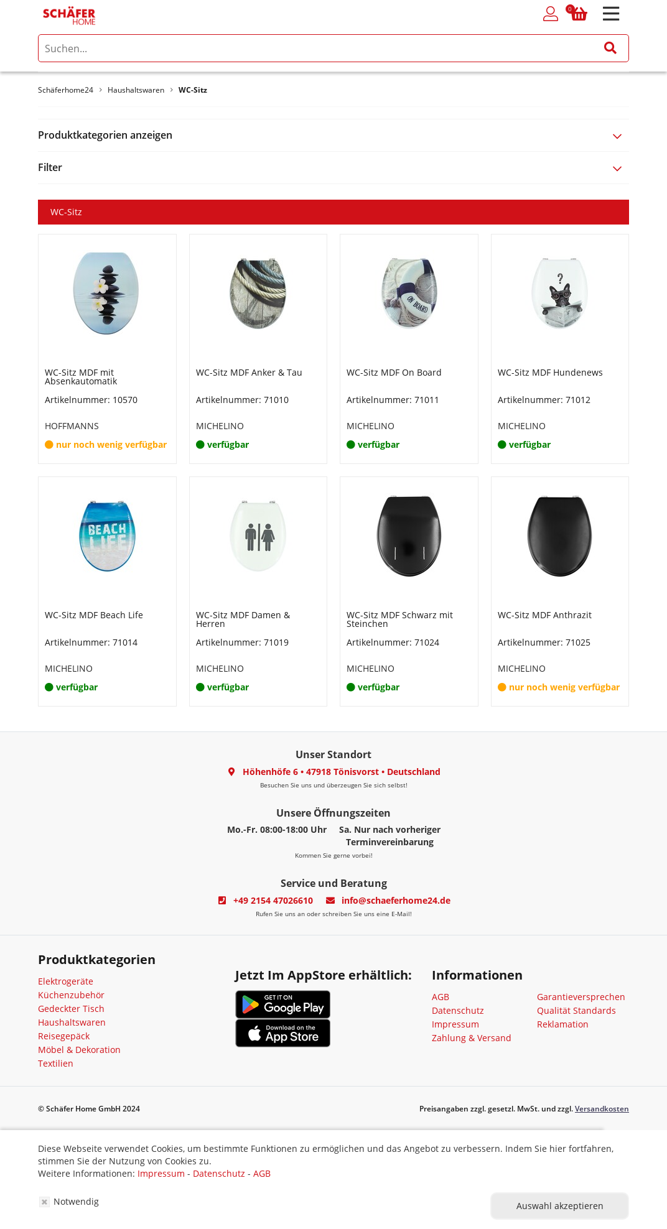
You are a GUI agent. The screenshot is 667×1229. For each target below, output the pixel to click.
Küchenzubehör (71, 995)
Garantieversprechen (581, 997)
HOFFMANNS (72, 426)
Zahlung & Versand (471, 1038)
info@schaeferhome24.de (396, 900)
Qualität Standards (576, 1010)
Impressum (455, 1024)
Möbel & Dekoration (79, 1049)
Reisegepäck (64, 1036)
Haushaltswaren (72, 1022)
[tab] (333, 135)
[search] (333, 48)
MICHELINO (220, 426)
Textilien (55, 1063)
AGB (440, 997)
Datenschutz (458, 1010)
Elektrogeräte (65, 981)
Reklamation (563, 1024)
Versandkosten (602, 1108)
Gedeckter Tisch (71, 1008)
